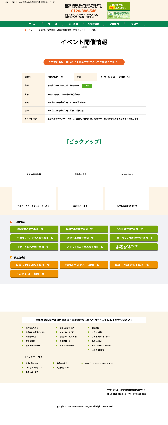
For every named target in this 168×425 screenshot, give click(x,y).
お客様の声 (93, 23)
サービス (52, 23)
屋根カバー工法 (33, 371)
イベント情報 (39, 30)
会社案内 (114, 23)
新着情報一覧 (69, 340)
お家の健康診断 (33, 363)
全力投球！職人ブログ (73, 336)
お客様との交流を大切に (37, 332)
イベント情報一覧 (71, 345)
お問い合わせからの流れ (108, 345)
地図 (87, 85)
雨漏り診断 (31, 340)
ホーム (32, 23)
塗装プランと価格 (34, 345)
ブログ (134, 23)
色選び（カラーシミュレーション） (106, 363)
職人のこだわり (33, 327)
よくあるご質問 (104, 349)
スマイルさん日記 (71, 332)
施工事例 (73, 23)
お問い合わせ (103, 340)
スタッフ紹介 (103, 332)
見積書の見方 (32, 336)
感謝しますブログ (71, 327)
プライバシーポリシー (107, 336)
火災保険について (67, 367)
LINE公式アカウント (35, 367)
